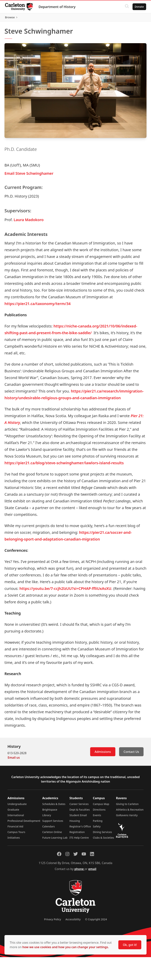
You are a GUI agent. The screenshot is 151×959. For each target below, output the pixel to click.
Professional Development (23, 822)
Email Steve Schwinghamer (28, 175)
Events (97, 817)
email (92, 871)
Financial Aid (15, 828)
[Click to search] (126, 6)
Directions (99, 811)
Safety (97, 828)
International (15, 817)
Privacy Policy (52, 921)
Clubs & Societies (103, 839)
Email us (14, 759)
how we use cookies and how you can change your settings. (65, 947)
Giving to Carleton (127, 806)
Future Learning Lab (54, 839)
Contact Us (131, 754)
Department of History (58, 6)
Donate (138, 6)
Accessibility (73, 921)
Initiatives (13, 839)
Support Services (52, 822)
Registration (77, 834)
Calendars (48, 828)
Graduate (13, 811)
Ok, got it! (130, 945)
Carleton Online (52, 834)
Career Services (79, 806)
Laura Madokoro (28, 221)
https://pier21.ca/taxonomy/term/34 (37, 305)
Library (46, 817)
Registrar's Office (80, 828)
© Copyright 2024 (96, 921)
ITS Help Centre (79, 839)
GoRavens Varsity (127, 817)
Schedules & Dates (53, 806)
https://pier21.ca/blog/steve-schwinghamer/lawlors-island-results (64, 464)
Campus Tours (16, 834)
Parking (97, 822)
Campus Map (101, 806)
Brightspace (49, 811)
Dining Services (102, 834)
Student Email (78, 817)
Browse (138, 18)
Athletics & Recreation (130, 811)
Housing (74, 822)
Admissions (103, 754)
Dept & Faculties (79, 811)
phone (79, 871)
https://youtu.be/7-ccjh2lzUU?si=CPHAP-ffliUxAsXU (65, 590)
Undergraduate (17, 806)
